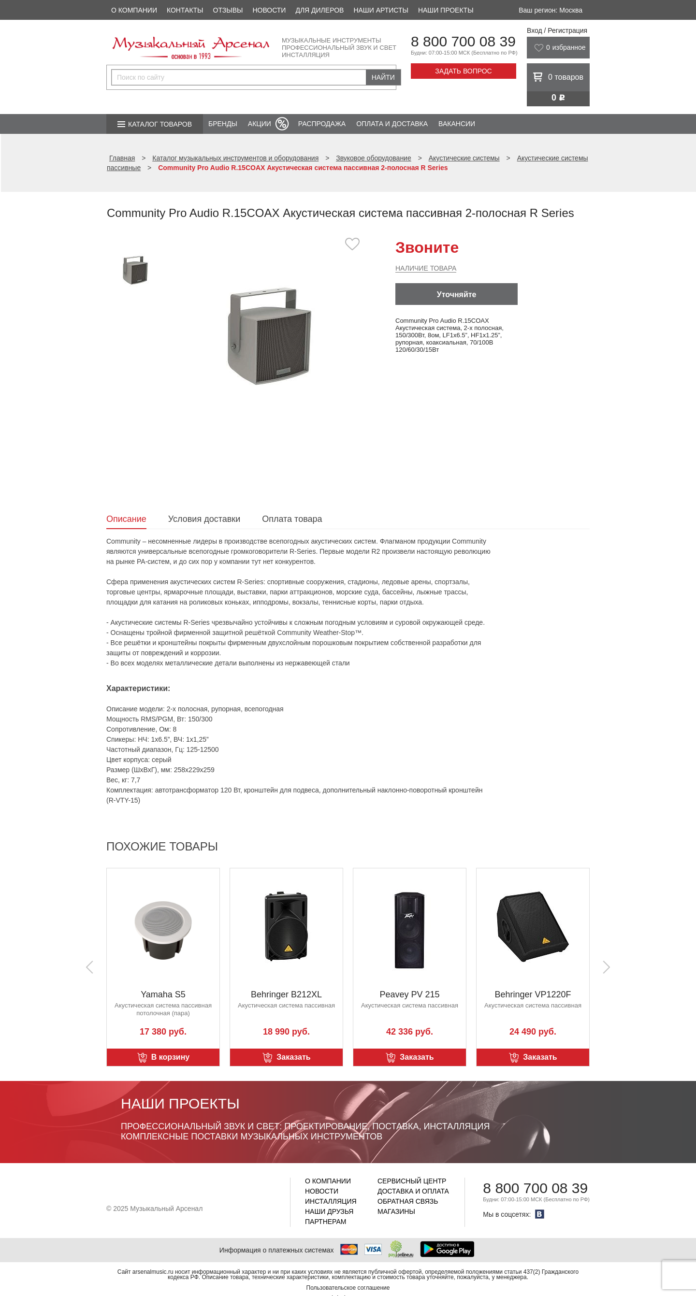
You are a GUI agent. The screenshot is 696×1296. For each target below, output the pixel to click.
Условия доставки (204, 519)
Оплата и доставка (392, 124)
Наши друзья (329, 1211)
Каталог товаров (160, 124)
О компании (134, 10)
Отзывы (228, 10)
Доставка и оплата (413, 1191)
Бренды (222, 124)
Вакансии (456, 124)
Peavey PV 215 (409, 994)
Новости (269, 10)
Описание (126, 519)
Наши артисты (380, 10)
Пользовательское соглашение (348, 1287)
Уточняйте (457, 294)
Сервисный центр (411, 1181)
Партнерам (326, 1221)
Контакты (185, 10)
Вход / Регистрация (557, 30)
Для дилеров (319, 10)
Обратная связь (407, 1201)
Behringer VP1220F (532, 994)
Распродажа (322, 124)
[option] (269, 335)
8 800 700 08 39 (463, 41)
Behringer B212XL (286, 994)
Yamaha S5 (163, 994)
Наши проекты (446, 10)
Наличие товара (425, 268)
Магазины (396, 1211)
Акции (259, 124)
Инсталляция (331, 1201)
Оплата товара (292, 519)
